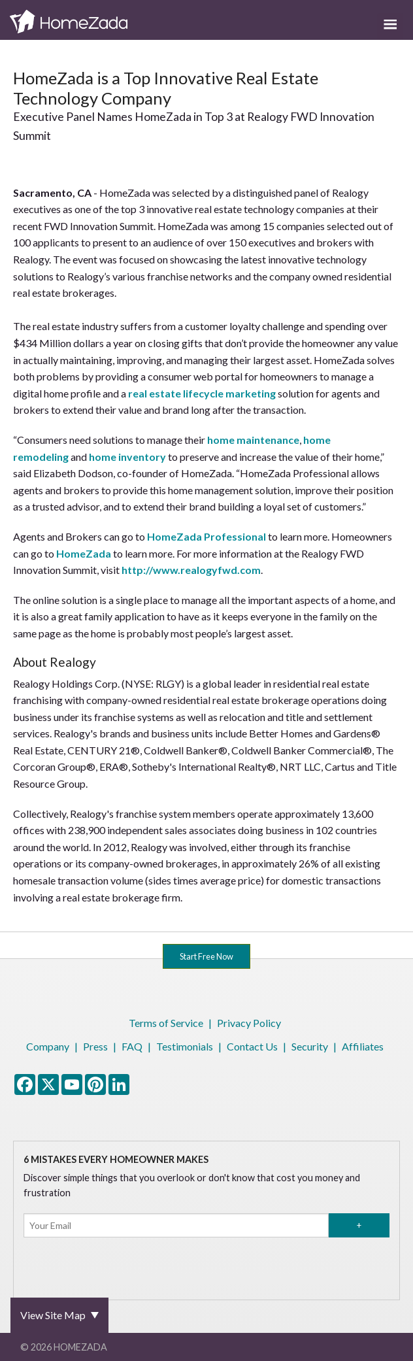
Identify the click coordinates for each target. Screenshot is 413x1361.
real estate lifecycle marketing (202, 393)
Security (309, 1046)
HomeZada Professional (206, 536)
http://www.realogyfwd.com (191, 569)
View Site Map (53, 1315)
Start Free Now (206, 956)
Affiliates (363, 1046)
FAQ (132, 1046)
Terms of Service (166, 1023)
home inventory (127, 456)
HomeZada (83, 553)
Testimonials (184, 1046)
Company (47, 1046)
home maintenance (253, 439)
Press (95, 1046)
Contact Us (252, 1046)
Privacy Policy (249, 1023)
